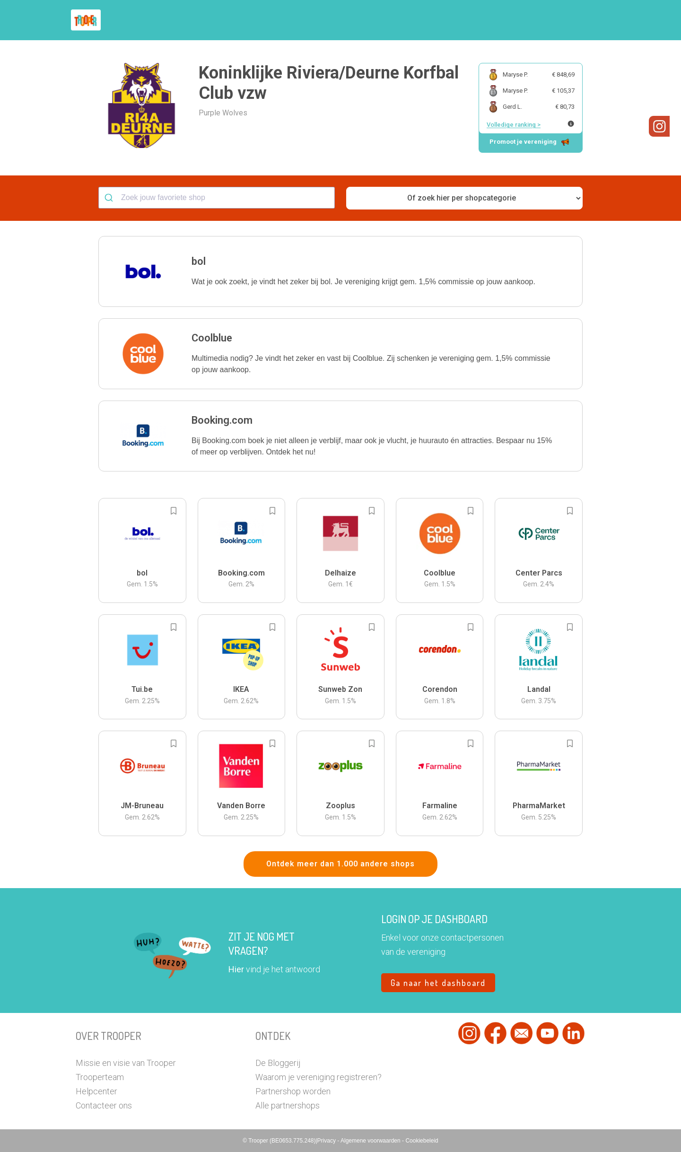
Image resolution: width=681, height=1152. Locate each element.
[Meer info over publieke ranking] (571, 124)
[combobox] (216, 198)
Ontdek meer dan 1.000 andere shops (340, 863)
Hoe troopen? (343, 20)
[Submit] (110, 197)
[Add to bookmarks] (173, 510)
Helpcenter (96, 1091)
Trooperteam (100, 1077)
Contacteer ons (104, 1105)
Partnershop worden (293, 1091)
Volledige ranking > (514, 124)
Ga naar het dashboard (438, 982)
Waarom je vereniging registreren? (318, 1077)
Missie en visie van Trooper (126, 1063)
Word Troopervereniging (495, 20)
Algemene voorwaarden (371, 1140)
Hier (236, 969)
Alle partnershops (287, 1105)
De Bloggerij (277, 1063)
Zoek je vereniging (410, 20)
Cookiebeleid (421, 1140)
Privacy (327, 1140)
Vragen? (563, 20)
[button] (598, 20)
